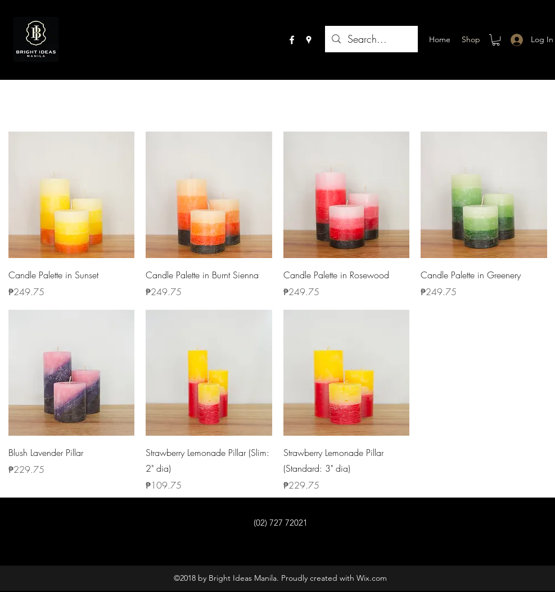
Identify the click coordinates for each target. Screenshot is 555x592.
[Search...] (371, 39)
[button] (496, 40)
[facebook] (291, 40)
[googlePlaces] (308, 40)
